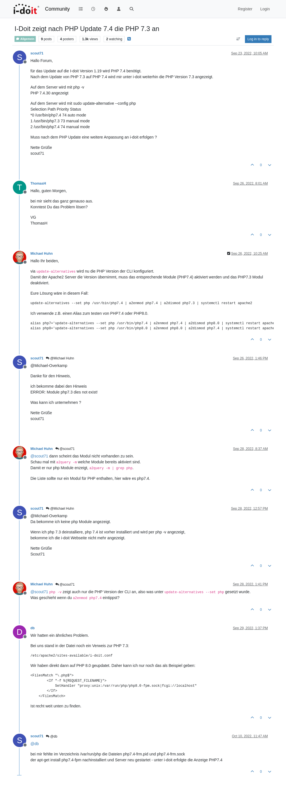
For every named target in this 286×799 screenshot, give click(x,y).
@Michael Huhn (60, 358)
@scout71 (65, 449)
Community (57, 9)
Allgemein (25, 39)
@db (51, 736)
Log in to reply (258, 39)
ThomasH (38, 183)
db (32, 628)
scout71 (36, 53)
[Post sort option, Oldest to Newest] (238, 39)
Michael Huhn (41, 254)
